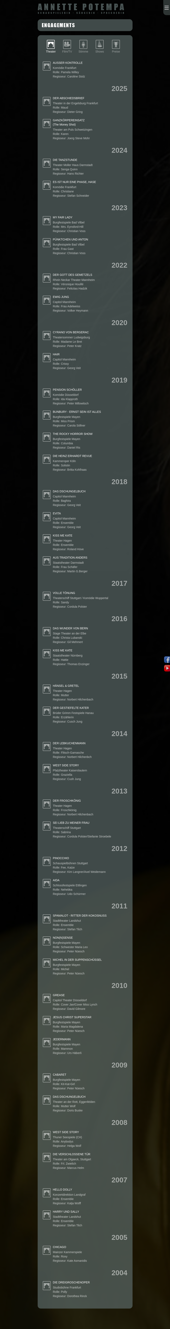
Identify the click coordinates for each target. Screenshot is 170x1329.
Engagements (58, 25)
